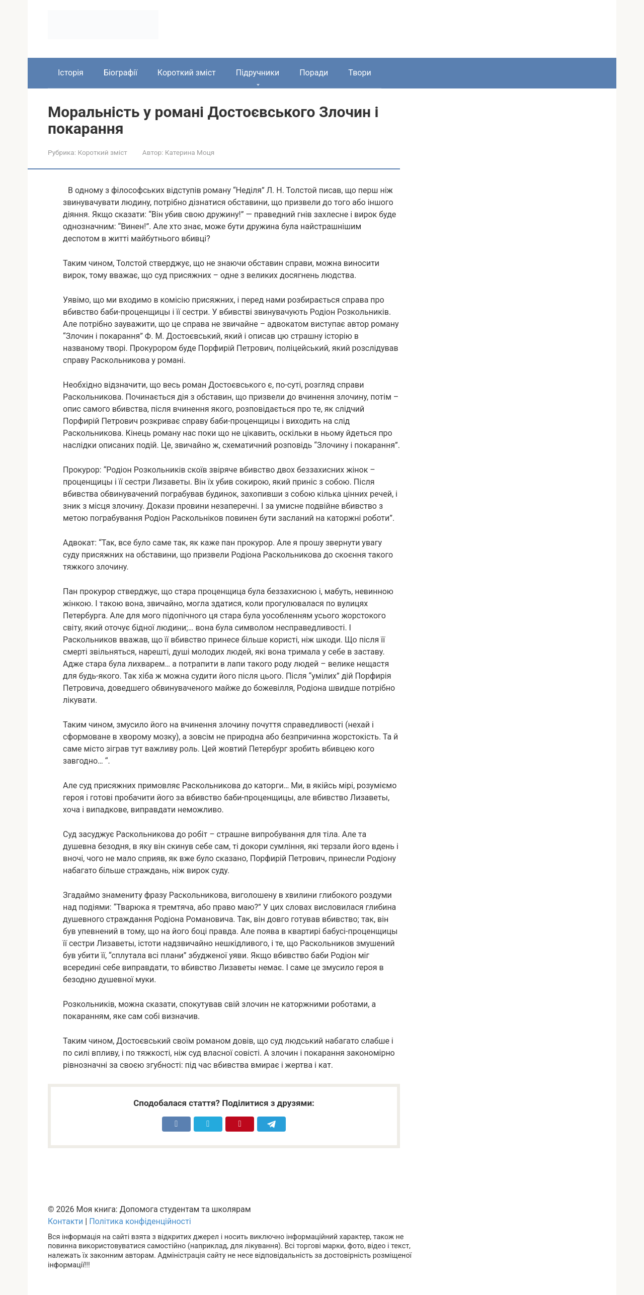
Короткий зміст (186, 72)
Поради (313, 72)
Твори (359, 72)
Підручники (257, 72)
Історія (71, 72)
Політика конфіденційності (140, 1221)
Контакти (65, 1221)
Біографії (120, 72)
